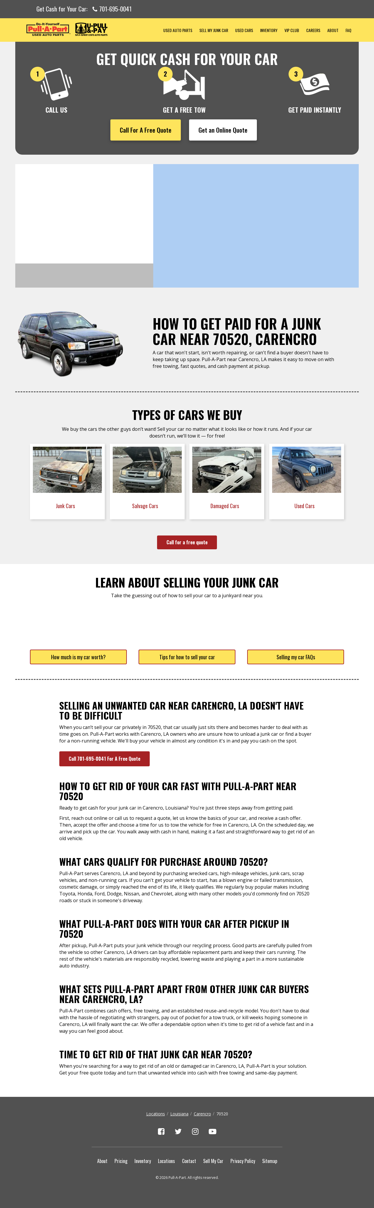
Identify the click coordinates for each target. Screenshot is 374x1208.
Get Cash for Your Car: (84, 9)
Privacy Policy (242, 1160)
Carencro (202, 1114)
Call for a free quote (187, 542)
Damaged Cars (225, 506)
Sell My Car (213, 1160)
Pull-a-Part (87, 29)
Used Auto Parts (177, 30)
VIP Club (291, 30)
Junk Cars (66, 506)
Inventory (268, 30)
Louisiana (179, 1114)
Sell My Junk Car (213, 30)
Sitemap (269, 1160)
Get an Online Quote (222, 129)
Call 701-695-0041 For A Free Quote (104, 758)
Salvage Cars (145, 506)
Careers (313, 30)
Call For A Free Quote (145, 129)
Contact (189, 1160)
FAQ (348, 30)
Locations (155, 1114)
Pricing (120, 1160)
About (332, 30)
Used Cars (244, 30)
